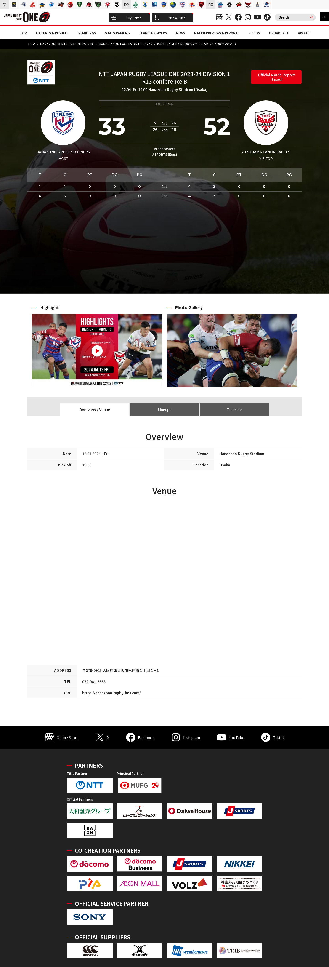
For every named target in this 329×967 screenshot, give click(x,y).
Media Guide (170, 17)
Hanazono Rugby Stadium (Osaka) (177, 89)
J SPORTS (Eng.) (164, 154)
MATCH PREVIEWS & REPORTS (216, 33)
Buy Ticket (126, 17)
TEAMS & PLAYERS (153, 33)
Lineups (164, 409)
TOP (23, 33)
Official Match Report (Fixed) (276, 77)
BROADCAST (279, 33)
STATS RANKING (117, 33)
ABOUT (303, 33)
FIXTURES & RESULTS (52, 33)
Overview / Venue (94, 409)
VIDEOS (254, 33)
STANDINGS (87, 33)
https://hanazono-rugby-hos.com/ (111, 692)
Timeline (234, 409)
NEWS (180, 33)
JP (324, 17)
